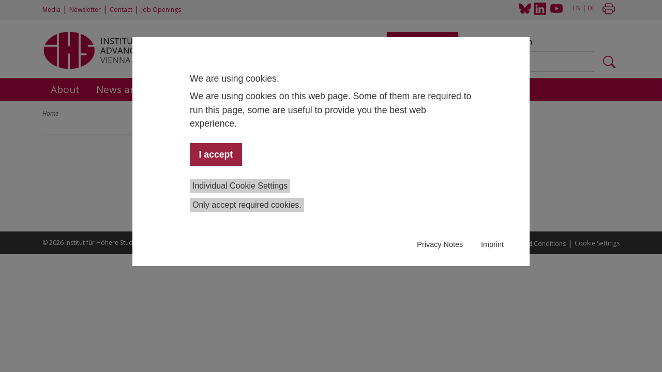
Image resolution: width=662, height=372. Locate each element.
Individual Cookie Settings (240, 185)
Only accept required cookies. (247, 204)
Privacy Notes (440, 244)
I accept (216, 154)
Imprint (492, 244)
